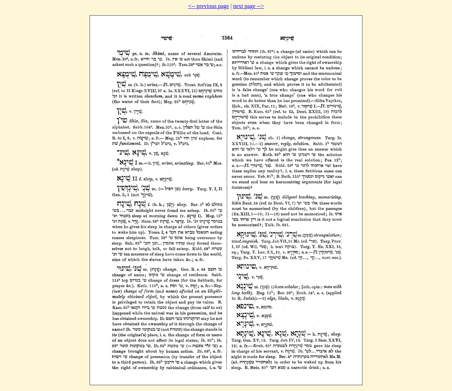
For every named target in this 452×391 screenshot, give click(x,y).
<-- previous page (208, 6)
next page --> (248, 6)
